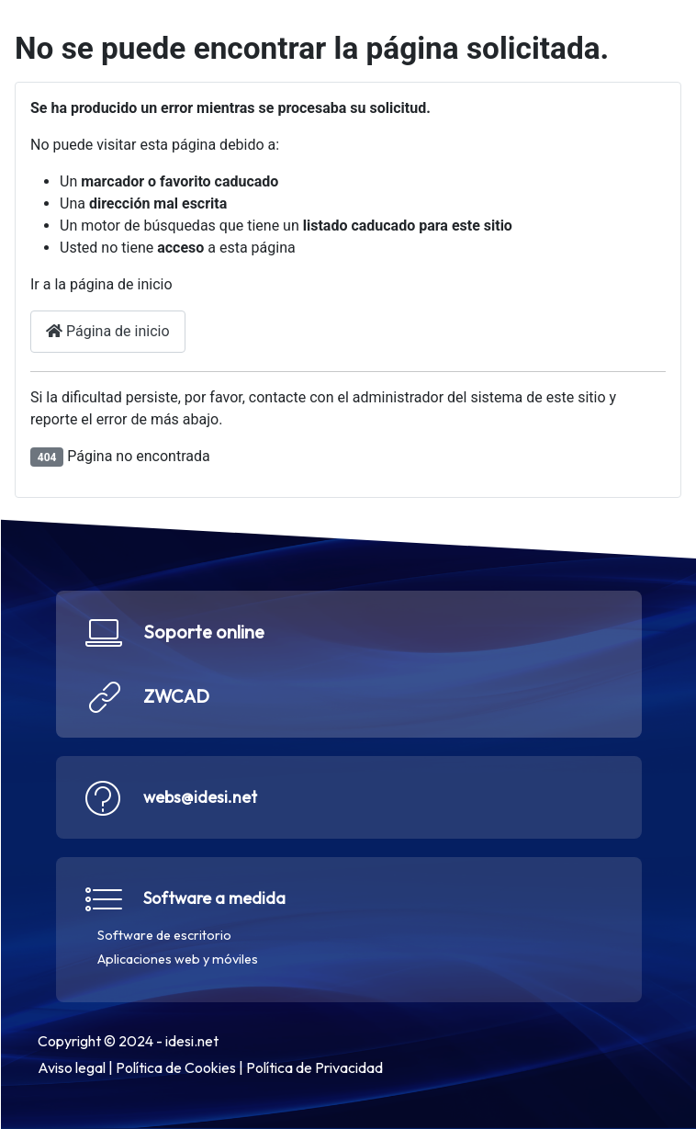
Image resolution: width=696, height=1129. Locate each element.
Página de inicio (108, 331)
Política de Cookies (175, 1067)
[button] (348, 664)
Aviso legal (71, 1067)
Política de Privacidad (313, 1067)
